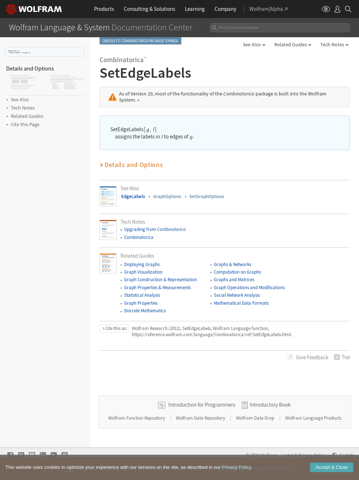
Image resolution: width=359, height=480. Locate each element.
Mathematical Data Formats (241, 303)
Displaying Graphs (142, 264)
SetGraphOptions (206, 196)
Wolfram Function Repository (137, 418)
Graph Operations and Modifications (249, 287)
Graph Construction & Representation (160, 280)
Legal (288, 455)
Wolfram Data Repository (201, 418)
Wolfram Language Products (313, 418)
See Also (252, 44)
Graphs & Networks (232, 264)
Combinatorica (138, 237)
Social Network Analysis (237, 295)
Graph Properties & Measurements (157, 287)
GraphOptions (167, 196)
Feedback (312, 357)
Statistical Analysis (142, 295)
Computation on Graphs (237, 272)
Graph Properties (140, 303)
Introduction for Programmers (201, 404)
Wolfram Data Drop (255, 418)
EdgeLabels (133, 196)
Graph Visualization (143, 272)
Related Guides (290, 44)
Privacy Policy (312, 455)
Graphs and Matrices (234, 280)
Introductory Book (270, 404)
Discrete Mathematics (145, 311)
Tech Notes (332, 44)
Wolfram (268, 455)
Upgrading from (155, 229)
